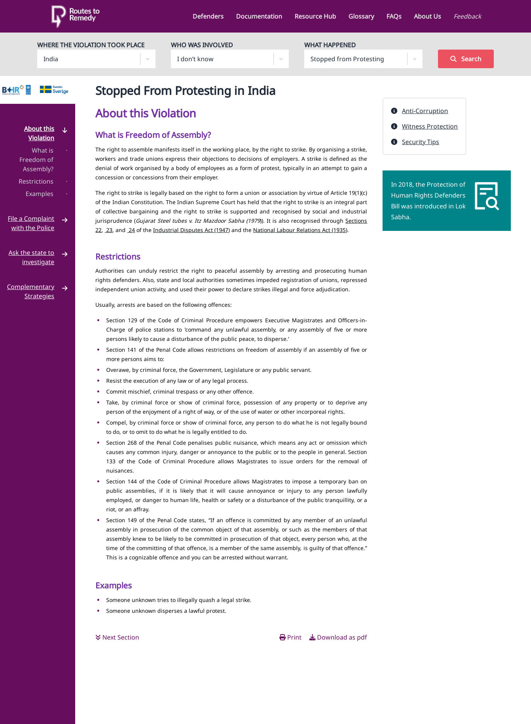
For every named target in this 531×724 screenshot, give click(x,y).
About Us (427, 16)
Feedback (467, 16)
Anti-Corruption (425, 111)
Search (465, 59)
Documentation (259, 16)
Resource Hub (315, 16)
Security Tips (420, 142)
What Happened (330, 45)
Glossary (361, 16)
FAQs (394, 16)
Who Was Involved (202, 45)
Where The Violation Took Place (91, 45)
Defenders (208, 16)
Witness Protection (430, 126)
